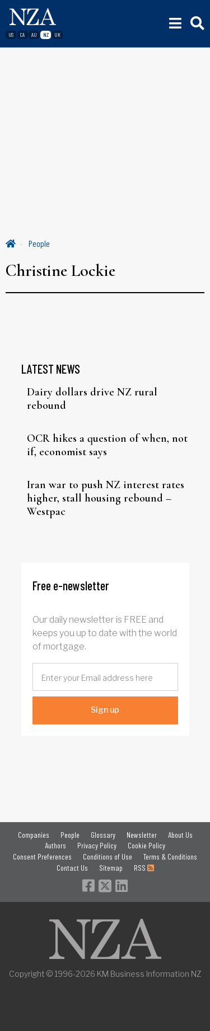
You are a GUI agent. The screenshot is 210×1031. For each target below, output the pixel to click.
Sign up (105, 709)
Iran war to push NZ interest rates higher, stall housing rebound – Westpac (105, 498)
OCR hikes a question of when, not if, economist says (107, 445)
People (39, 243)
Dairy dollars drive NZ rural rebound (92, 398)
